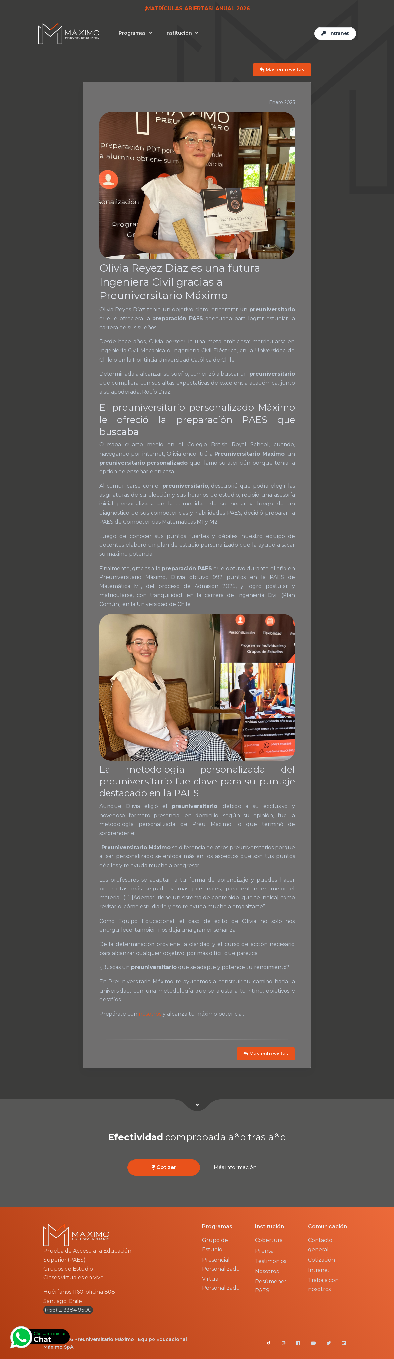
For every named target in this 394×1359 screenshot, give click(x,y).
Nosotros (267, 1271)
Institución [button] (180, 33)
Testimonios (270, 1261)
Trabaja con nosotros (323, 1284)
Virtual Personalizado (221, 1283)
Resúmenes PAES (270, 1286)
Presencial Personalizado (221, 1264)
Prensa (264, 1251)
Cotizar (164, 1167)
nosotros (150, 1014)
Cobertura (269, 1240)
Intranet (319, 1270)
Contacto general (320, 1244)
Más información (235, 1167)
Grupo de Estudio (215, 1244)
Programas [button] (133, 33)
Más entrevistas (282, 70)
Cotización (321, 1260)
